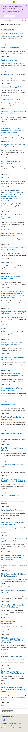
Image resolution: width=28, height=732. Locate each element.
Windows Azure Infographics (11, 178)
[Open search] (21, 2)
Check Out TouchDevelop (10, 495)
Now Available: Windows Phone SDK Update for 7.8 (12, 523)
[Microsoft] (14, 2)
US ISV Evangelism (9, 20)
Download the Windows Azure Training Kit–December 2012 (12, 344)
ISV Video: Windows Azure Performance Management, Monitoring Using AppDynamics (12, 671)
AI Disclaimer (4, 723)
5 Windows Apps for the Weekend (13, 74)
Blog (20, 723)
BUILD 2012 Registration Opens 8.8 (13, 656)
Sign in (25, 2)
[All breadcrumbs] (2, 20)
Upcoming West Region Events (12, 433)
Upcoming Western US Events (11, 510)
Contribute (3, 725)
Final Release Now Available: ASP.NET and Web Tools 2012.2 (12, 375)
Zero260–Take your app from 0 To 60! (12, 465)
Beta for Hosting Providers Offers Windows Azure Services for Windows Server (13, 557)
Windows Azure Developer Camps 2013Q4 (10, 162)
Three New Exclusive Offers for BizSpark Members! (12, 389)
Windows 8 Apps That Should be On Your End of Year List (14, 113)
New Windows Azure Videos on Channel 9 (12, 449)
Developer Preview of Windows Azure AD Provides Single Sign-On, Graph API (13, 689)
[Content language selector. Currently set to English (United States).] (8, 716)
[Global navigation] (1, 2)
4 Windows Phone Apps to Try (11, 87)
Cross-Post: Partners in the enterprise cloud (10, 278)
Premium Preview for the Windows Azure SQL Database (13, 249)
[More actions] (25, 20)
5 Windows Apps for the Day (11, 99)
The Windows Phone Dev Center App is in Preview (12, 418)
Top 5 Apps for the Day (9, 60)
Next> (2, 705)
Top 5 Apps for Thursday (10, 47)
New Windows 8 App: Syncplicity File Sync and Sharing (12, 234)
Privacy (9, 725)
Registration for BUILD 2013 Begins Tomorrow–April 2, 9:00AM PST (13, 313)
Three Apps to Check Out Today (12, 33)
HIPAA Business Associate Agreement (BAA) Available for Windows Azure (12, 640)
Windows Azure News (9, 404)
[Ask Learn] (22, 20)
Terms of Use (19, 727)
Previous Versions (13, 723)
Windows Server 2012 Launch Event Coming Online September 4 (13, 606)
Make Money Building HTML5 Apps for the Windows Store (13, 575)
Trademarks (3, 730)
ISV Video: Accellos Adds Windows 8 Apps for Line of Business (14, 540)
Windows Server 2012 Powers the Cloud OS (13, 591)
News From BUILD (7, 262)
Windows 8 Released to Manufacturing (9, 622)
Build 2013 (4, 328)
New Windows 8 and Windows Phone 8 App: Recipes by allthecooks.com (12, 217)
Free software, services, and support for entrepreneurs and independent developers (12, 130)
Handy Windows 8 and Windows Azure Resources (12, 358)
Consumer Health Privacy (7, 727)
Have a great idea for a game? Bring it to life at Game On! (14, 146)
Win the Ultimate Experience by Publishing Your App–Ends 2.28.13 (13, 480)
